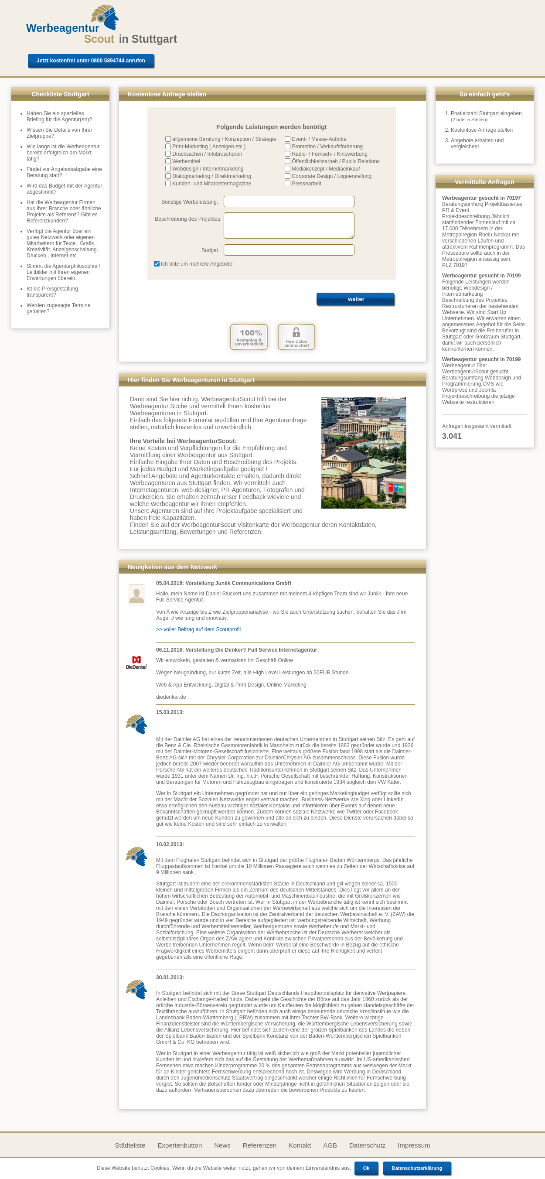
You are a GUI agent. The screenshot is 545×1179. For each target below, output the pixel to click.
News (222, 1145)
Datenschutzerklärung (417, 1168)
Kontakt (300, 1145)
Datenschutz (367, 1145)
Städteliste (130, 1145)
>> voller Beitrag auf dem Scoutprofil (198, 629)
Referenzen (260, 1145)
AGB (330, 1145)
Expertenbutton (180, 1145)
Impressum (414, 1145)
